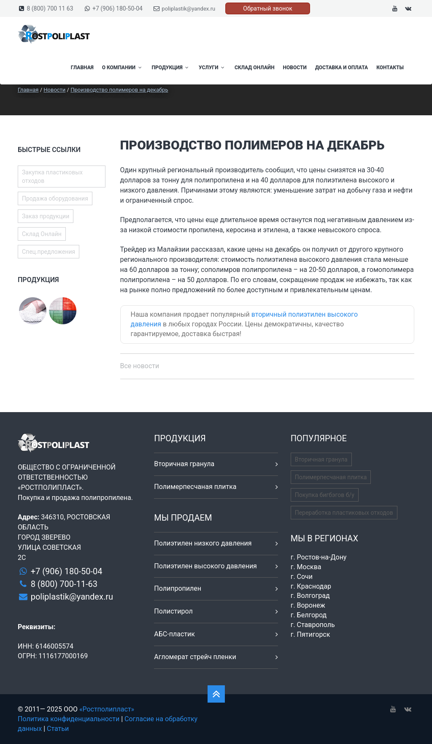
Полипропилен (177, 588)
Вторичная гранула (184, 464)
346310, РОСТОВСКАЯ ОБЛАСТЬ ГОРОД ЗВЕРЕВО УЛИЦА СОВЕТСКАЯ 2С (64, 537)
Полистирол (173, 611)
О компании (122, 68)
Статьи (58, 729)
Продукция (171, 68)
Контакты (390, 68)
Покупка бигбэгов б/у (324, 494)
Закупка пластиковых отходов (52, 176)
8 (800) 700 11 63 (50, 8)
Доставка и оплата (341, 68)
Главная (82, 68)
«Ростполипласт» (106, 709)
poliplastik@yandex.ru (188, 8)
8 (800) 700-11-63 (64, 584)
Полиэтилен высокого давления (205, 566)
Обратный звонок (267, 8)
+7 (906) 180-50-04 (117, 8)
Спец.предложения (48, 251)
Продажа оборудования (55, 198)
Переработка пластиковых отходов (344, 512)
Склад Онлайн (255, 68)
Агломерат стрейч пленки (195, 657)
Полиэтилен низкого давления (202, 543)
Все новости (139, 366)
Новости (295, 68)
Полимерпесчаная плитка (195, 487)
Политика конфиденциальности (68, 719)
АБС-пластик (174, 634)
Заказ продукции (45, 216)
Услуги (212, 68)
